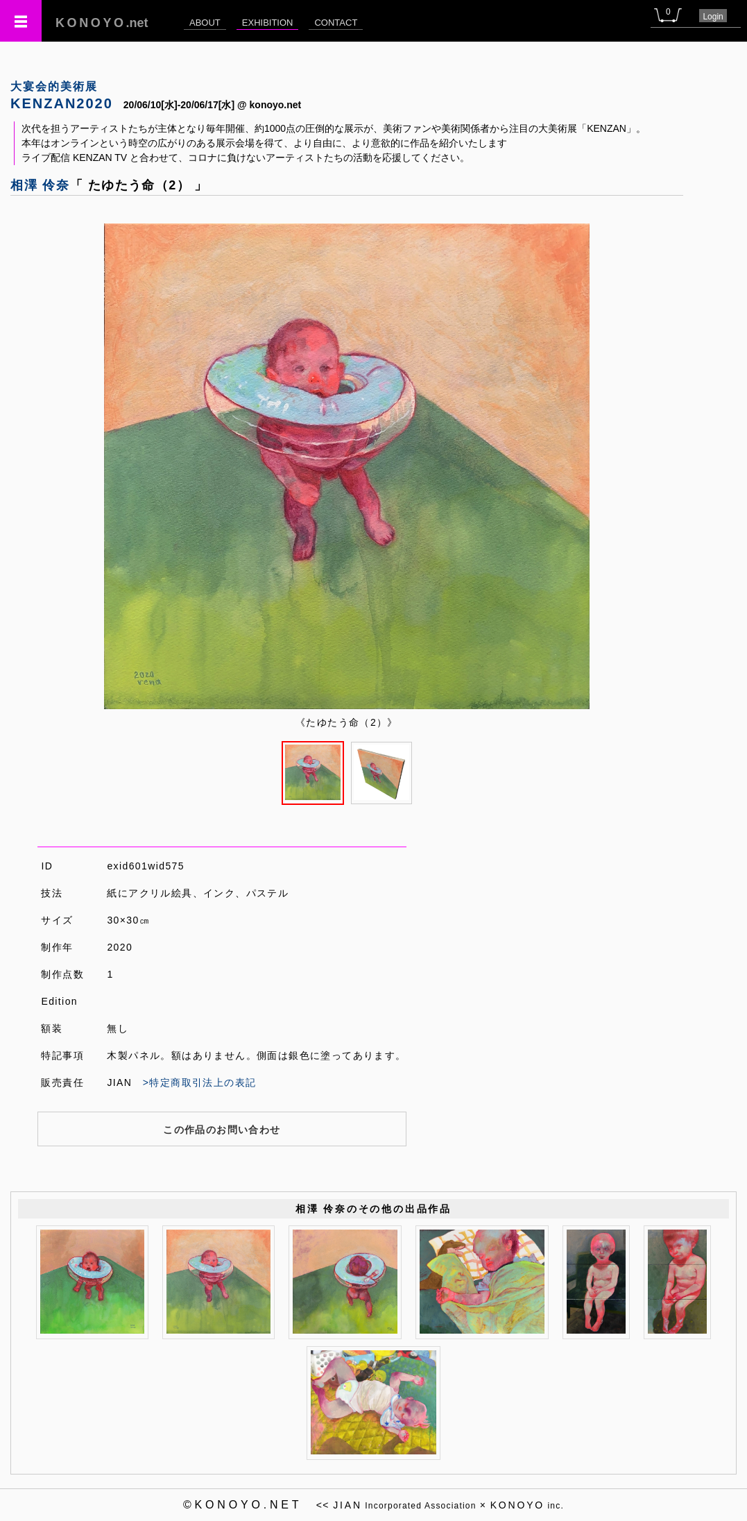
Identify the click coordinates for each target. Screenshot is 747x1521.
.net (101, 23)
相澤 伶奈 (40, 185)
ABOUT (205, 22)
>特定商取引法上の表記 (200, 1082)
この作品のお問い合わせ (221, 1129)
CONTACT (335, 22)
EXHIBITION (267, 22)
